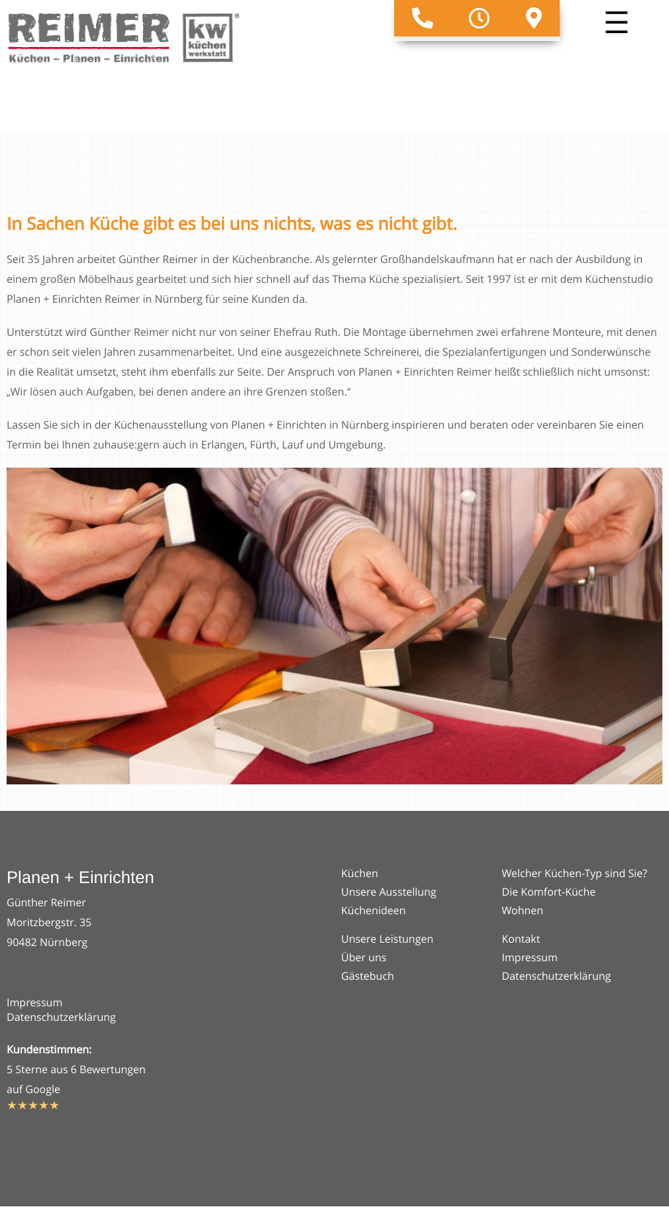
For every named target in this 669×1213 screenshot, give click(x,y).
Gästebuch (367, 976)
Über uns (363, 957)
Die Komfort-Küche (549, 891)
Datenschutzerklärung (61, 1017)
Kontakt (521, 938)
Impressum (34, 1002)
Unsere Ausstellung (389, 891)
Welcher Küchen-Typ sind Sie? (575, 873)
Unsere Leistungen (387, 938)
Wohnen (523, 910)
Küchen (359, 873)
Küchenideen (373, 910)
